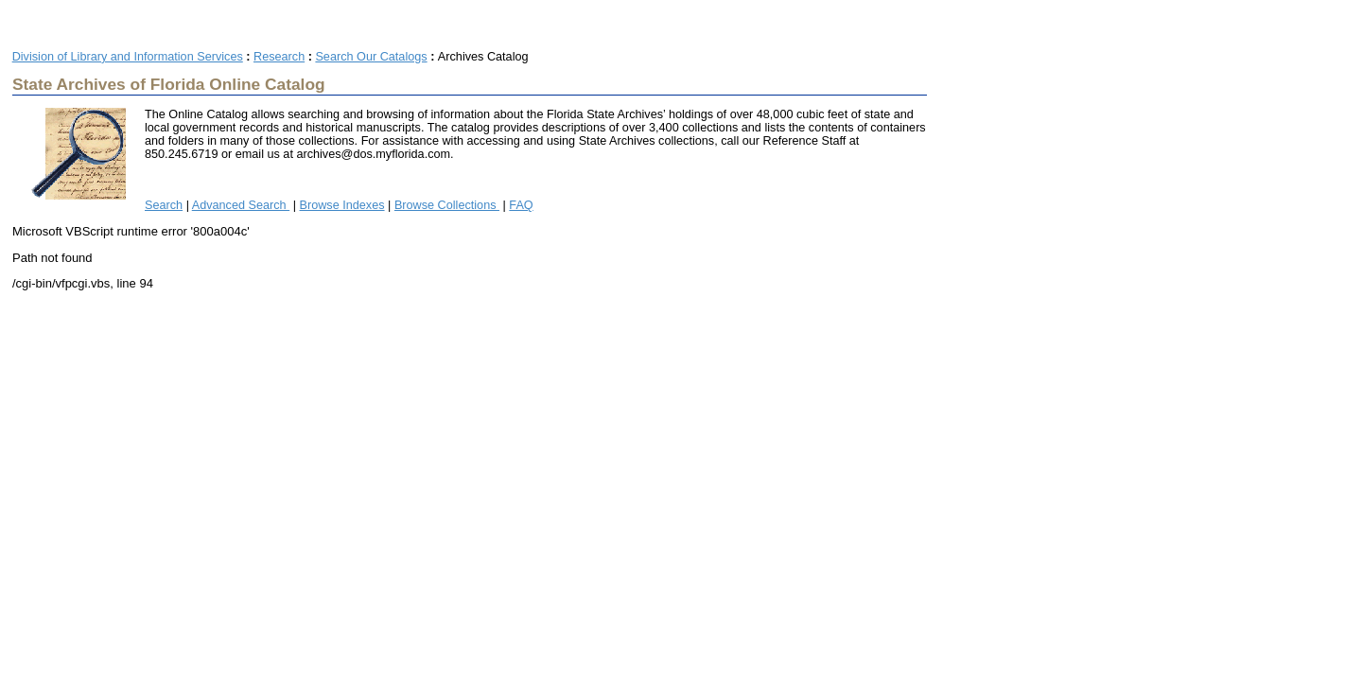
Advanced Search (240, 205)
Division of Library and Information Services (127, 56)
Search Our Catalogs (371, 56)
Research (279, 56)
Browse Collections (446, 205)
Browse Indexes (342, 205)
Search (164, 205)
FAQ (521, 205)
